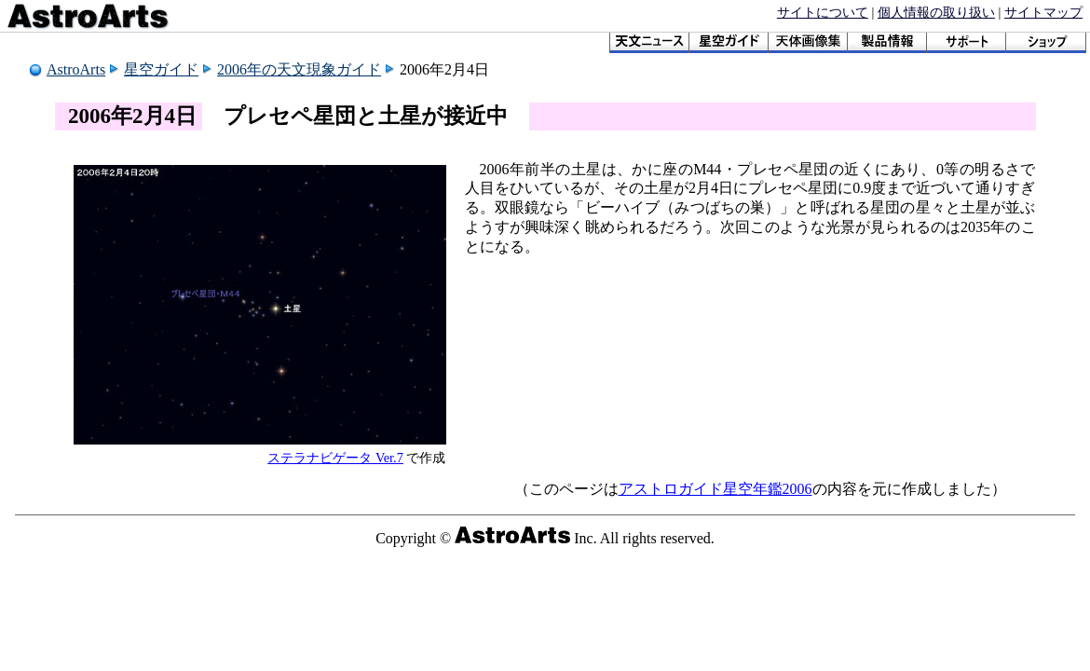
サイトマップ (1043, 12)
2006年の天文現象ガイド (299, 69)
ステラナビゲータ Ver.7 (335, 457)
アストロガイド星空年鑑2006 (715, 489)
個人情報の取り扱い (936, 12)
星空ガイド (161, 69)
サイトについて (822, 12)
